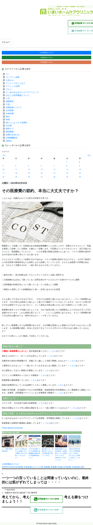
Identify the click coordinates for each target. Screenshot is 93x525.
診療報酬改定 (12, 138)
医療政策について (13, 107)
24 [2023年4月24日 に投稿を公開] (3, 177)
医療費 (47, 467)
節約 (82, 467)
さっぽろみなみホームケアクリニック (22, 92)
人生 (8, 98)
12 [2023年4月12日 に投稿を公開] (29, 169)
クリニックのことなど (15, 83)
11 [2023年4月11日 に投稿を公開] (16, 169)
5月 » (89, 155)
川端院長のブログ (46, 57)
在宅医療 (19, 467)
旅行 (8, 116)
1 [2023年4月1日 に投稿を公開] (66, 162)
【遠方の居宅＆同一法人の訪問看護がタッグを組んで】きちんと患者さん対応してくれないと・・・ (74, 454)
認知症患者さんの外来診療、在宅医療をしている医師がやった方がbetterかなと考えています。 (61, 454)
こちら (53, 351)
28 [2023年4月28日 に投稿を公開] (54, 177)
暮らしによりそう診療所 (16, 122)
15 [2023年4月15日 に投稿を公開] (67, 169)
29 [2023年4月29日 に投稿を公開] (67, 177)
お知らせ (10, 80)
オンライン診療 (12, 77)
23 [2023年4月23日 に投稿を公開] (80, 173)
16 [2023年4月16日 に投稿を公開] (80, 169)
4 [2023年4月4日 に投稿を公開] (15, 166)
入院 (8, 104)
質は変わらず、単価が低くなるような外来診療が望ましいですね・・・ (47, 452)
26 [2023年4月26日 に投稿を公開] (29, 177)
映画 (8, 119)
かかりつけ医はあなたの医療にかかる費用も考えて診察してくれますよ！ (21, 453)
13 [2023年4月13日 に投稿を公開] (42, 169)
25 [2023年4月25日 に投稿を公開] (16, 177)
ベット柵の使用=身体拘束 (7, 450)
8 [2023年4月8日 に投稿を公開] (66, 166)
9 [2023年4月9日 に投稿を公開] (79, 166)
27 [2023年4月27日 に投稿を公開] (42, 177)
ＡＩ (8, 74)
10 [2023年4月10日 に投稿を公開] (3, 169)
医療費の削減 (56, 467)
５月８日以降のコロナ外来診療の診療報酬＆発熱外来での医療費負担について (34, 453)
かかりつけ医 (37, 467)
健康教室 (10, 101)
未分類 (9, 125)
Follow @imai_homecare (12, 428)
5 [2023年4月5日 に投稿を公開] (28, 166)
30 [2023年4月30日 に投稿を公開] (80, 177)
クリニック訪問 (12, 86)
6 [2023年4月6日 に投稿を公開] (41, 166)
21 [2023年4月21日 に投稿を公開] (54, 173)
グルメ (9, 89)
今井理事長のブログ (10, 464)
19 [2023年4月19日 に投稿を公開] (29, 173)
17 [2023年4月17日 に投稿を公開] (3, 173)
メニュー (6, 42)
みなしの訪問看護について (17, 95)
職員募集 (10, 131)
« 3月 (3, 155)
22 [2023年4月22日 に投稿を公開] (67, 173)
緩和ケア (11, 128)
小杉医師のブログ (46, 62)
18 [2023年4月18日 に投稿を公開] (16, 173)
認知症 (9, 141)
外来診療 (28, 467)
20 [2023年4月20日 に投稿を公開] (42, 173)
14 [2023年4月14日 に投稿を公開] (54, 169)
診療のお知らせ (12, 135)
